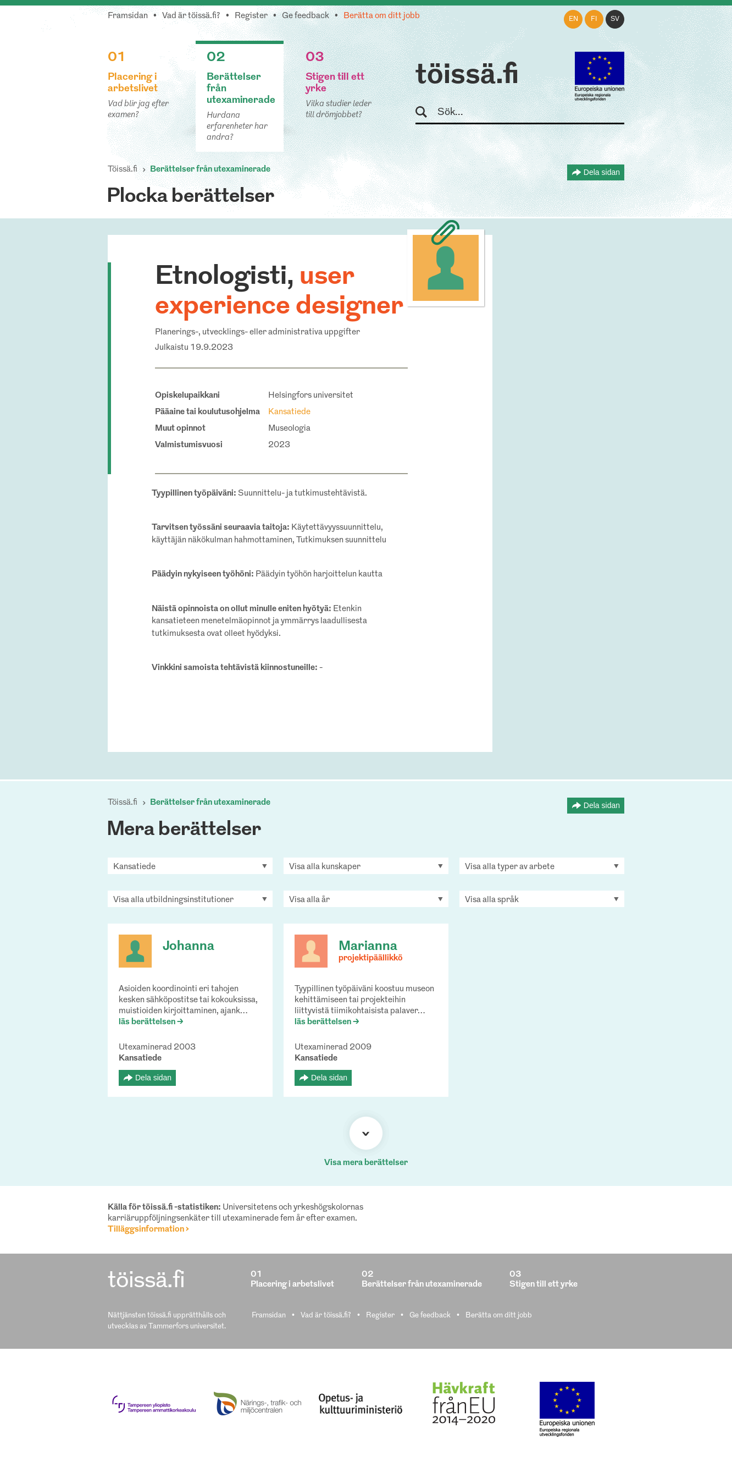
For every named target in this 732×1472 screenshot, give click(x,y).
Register (251, 16)
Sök (426, 112)
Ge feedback (305, 16)
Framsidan (128, 16)
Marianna (368, 946)
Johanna (188, 946)
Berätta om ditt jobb (381, 16)
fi (594, 19)
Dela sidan (602, 172)
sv (615, 19)
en (573, 19)
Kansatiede (289, 412)
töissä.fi (467, 76)
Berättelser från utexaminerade (210, 170)
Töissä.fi (122, 170)
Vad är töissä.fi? (191, 16)
